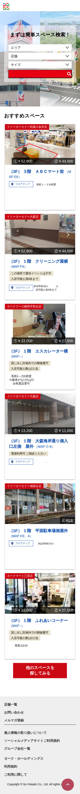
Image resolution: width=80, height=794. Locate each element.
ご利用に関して (15, 774)
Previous (10, 235)
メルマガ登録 (14, 720)
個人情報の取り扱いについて (25, 732)
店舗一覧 (10, 704)
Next (69, 235)
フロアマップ (22, 184)
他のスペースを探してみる (40, 670)
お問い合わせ (14, 712)
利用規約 (10, 766)
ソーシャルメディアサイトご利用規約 (32, 740)
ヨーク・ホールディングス (23, 758)
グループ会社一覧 (17, 748)
